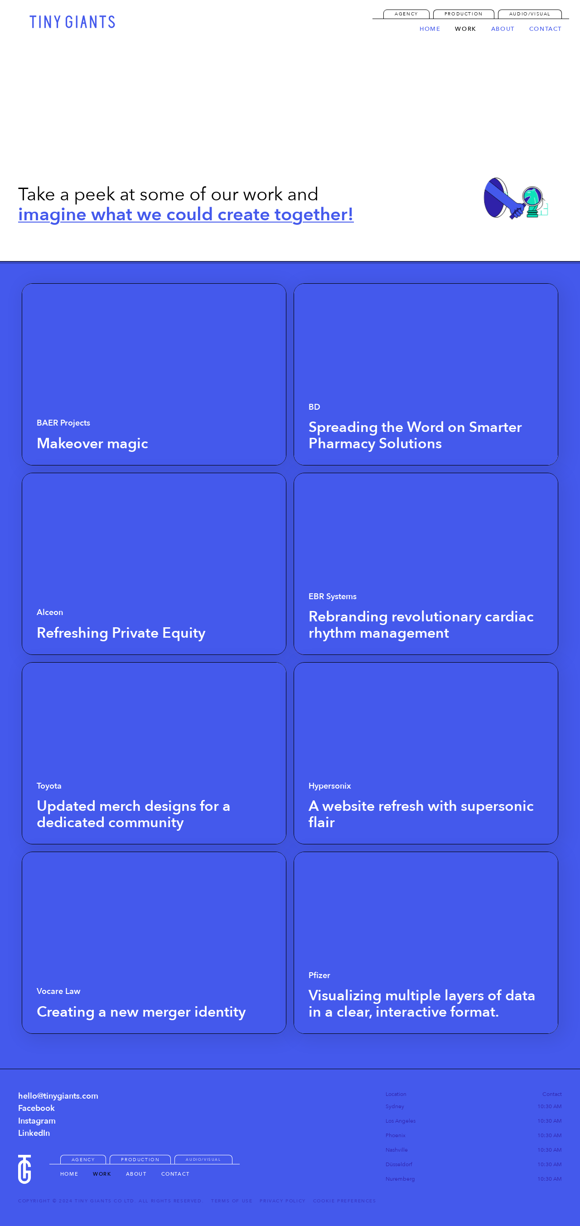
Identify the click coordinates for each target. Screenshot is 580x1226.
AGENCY (406, 14)
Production (464, 14)
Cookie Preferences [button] (345, 1201)
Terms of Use (231, 1201)
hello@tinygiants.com (58, 1096)
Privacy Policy (282, 1201)
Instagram (37, 1121)
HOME (69, 1174)
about (503, 29)
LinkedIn (34, 1133)
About (136, 1174)
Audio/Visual (530, 14)
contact (545, 29)
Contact (175, 1174)
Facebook (36, 1108)
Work (102, 1174)
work (465, 29)
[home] (72, 22)
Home (430, 29)
